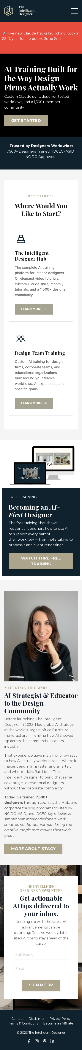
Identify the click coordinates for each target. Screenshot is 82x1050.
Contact (17, 1019)
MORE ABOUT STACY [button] (33, 848)
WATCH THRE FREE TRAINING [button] (41, 561)
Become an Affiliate (58, 1023)
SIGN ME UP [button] (41, 985)
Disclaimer (36, 1019)
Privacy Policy (60, 1019)
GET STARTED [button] (26, 120)
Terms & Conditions (23, 1023)
